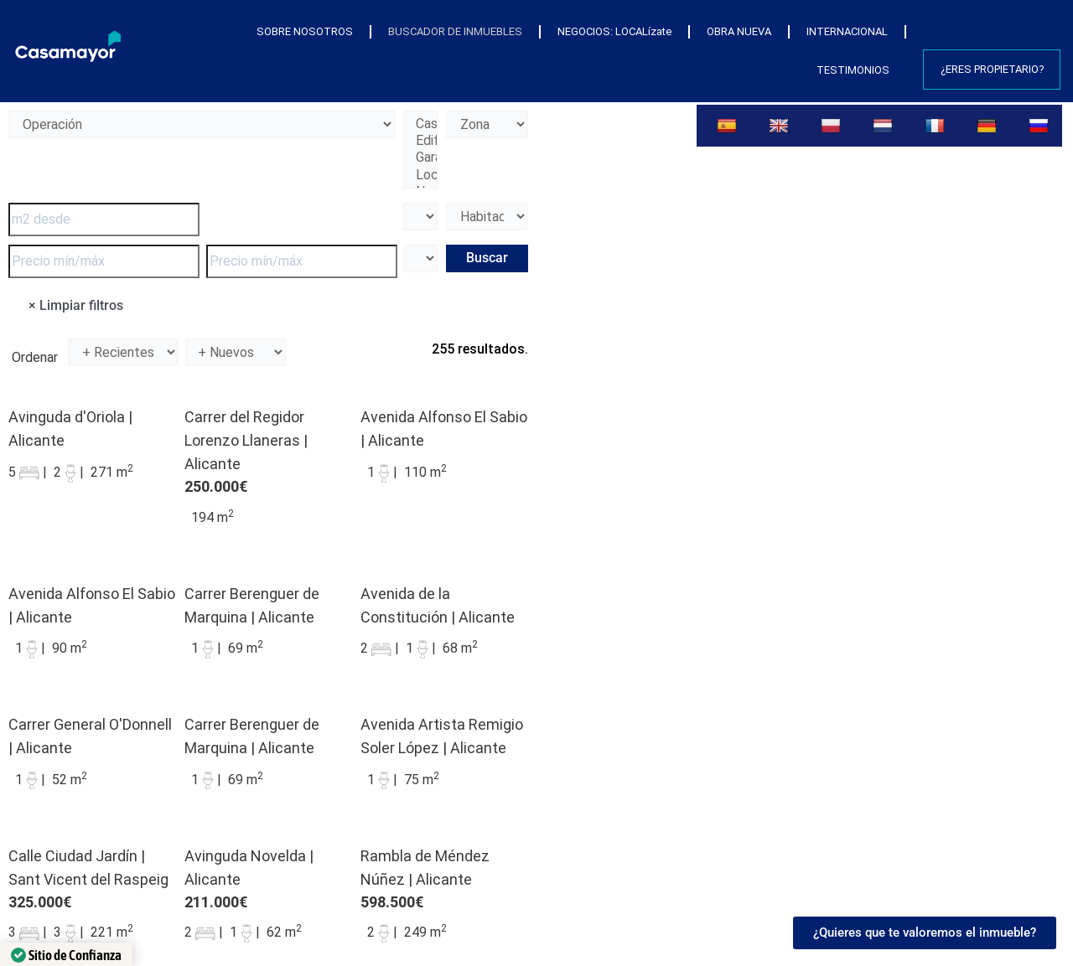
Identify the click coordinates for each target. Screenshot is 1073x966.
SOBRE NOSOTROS (305, 31)
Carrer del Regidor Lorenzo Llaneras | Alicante (246, 440)
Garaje (420, 157)
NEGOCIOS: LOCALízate (614, 31)
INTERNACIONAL (847, 31)
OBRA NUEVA (739, 31)
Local (420, 175)
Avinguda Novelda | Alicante (249, 867)
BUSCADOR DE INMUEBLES (455, 31)
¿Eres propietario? (992, 69)
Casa (420, 124)
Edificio (420, 140)
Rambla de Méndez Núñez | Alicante (425, 867)
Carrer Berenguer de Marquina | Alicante (251, 605)
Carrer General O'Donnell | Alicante (90, 736)
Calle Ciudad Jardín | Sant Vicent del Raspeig (88, 867)
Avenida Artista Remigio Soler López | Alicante (441, 736)
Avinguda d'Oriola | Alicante (70, 428)
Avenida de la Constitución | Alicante (437, 605)
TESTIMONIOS (852, 70)
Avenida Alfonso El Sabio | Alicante (443, 428)
